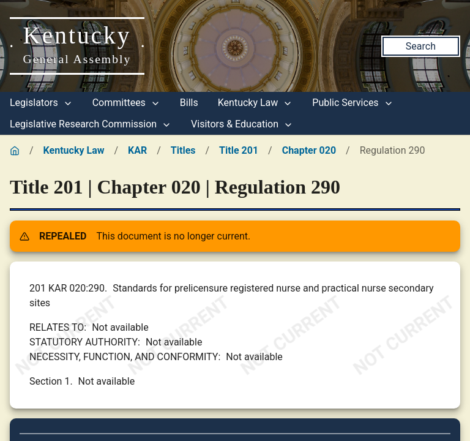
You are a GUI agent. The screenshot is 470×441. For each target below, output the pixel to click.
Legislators (41, 102)
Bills (189, 102)
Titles (183, 150)
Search (421, 46)
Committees (126, 102)
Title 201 (238, 150)
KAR (137, 150)
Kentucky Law (255, 102)
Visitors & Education (242, 124)
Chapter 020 (309, 150)
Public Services (352, 102)
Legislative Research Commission (90, 124)
